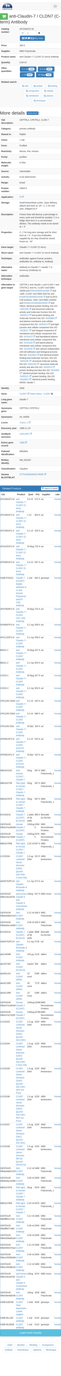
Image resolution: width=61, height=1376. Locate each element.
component (32, 91)
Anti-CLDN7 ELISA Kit (20, 967)
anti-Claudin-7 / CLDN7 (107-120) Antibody (21, 615)
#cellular (9, 1350)
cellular (48, 91)
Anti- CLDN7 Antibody (20, 915)
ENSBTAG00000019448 (32, 297)
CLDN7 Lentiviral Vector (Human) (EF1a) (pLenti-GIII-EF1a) (21, 1155)
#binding (33, 1345)
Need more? (33, 113)
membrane (32, 96)
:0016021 (25, 330)
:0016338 (29, 349)
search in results (50, 489)
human (57, 499)
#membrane (23, 1350)
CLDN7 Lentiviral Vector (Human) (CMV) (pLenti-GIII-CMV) (21, 1030)
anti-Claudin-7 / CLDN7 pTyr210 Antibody (21, 745)
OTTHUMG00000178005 (32, 474)
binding (52, 86)
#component (48, 1345)
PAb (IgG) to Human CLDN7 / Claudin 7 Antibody (20, 789)
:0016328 (29, 342)
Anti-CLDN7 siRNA (19, 976)
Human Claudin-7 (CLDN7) (20, 827)
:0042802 (33, 355)
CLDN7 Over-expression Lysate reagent (21, 1308)
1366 (23, 442)
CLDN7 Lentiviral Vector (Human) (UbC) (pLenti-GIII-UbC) (20, 1133)
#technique (51, 1350)
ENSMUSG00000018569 (37, 303)
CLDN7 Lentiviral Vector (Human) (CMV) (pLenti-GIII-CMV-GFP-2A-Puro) (20, 1080)
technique (40, 100)
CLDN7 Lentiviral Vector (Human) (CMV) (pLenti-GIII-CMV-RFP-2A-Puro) (20, 1108)
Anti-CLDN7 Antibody (20, 957)
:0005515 (25, 315)
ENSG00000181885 (41, 290)
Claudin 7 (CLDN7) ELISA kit (20, 817)
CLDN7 (24, 394)
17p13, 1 (24, 422)
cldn (25, 86)
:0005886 (51, 318)
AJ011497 (25, 434)
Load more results (30, 1332)
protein (38, 86)
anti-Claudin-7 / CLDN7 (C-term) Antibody (21, 505)
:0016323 (29, 336)
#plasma (37, 1350)
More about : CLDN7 (42, 394)
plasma (48, 96)
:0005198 (25, 309)
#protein (21, 1345)
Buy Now (32, 38)
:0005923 (44, 324)
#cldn (9, 1345)
